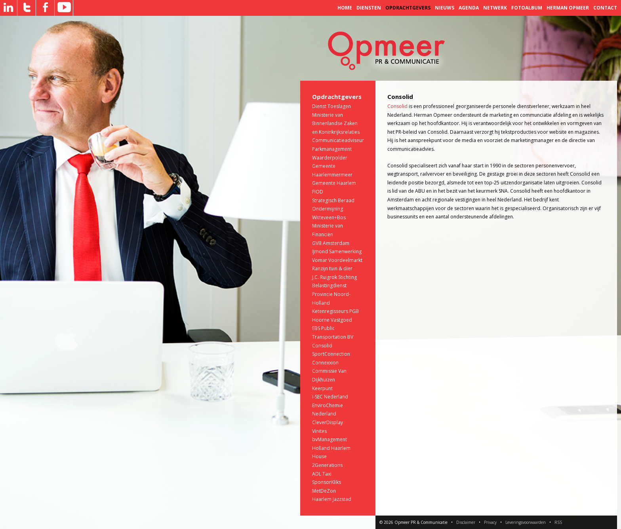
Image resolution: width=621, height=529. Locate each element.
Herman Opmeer (568, 7)
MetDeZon (324, 490)
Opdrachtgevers (408, 7)
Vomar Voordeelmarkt (337, 260)
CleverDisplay (327, 422)
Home (344, 7)
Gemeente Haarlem (334, 183)
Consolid (322, 345)
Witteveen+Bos (329, 217)
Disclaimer (465, 522)
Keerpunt (322, 388)
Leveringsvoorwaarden (525, 522)
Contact (605, 7)
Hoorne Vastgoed (332, 320)
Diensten (368, 7)
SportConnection (331, 354)
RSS (558, 522)
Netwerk (495, 7)
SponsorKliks (326, 482)
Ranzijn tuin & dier (332, 268)
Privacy (490, 522)
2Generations (327, 465)
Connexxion (325, 362)
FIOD (317, 191)
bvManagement (329, 439)
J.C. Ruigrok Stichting (334, 277)
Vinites (319, 431)
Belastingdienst (329, 285)
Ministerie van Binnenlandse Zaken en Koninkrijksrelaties (336, 123)
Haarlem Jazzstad (331, 499)
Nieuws (444, 7)
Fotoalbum (526, 7)
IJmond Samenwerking (337, 251)
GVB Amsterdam (330, 243)
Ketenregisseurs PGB (335, 311)
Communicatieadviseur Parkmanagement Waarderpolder (338, 149)
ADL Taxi (321, 473)
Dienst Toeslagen (331, 106)
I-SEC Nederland (330, 396)
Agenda (469, 7)
